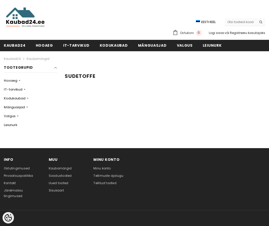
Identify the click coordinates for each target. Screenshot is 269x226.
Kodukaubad (15, 98)
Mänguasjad (15, 107)
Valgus (10, 116)
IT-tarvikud (13, 89)
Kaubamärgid (38, 59)
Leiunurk (10, 125)
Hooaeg (11, 80)
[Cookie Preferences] (8, 217)
